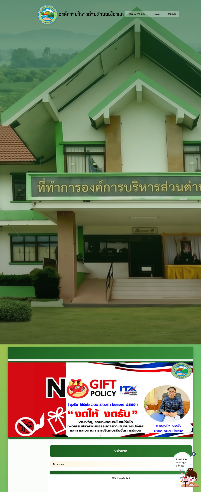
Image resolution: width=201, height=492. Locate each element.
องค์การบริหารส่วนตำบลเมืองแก (81, 14)
